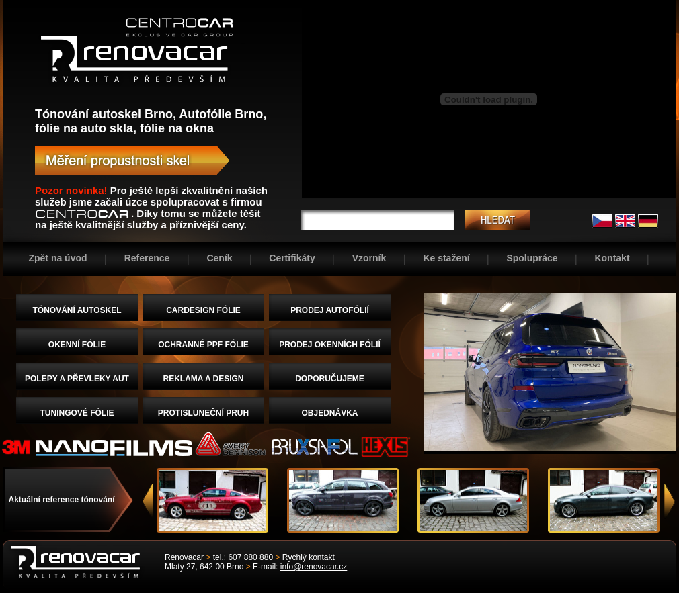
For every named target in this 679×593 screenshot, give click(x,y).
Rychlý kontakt (308, 557)
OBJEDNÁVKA (329, 413)
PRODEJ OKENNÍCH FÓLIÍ (330, 344)
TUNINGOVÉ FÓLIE (77, 413)
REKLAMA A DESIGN (203, 378)
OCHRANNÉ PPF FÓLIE (203, 344)
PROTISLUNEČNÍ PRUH (203, 413)
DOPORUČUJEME (329, 378)
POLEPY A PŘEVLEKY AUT (77, 378)
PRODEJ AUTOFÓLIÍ (329, 310)
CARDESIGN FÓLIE (203, 310)
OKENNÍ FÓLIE (77, 344)
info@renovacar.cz (314, 567)
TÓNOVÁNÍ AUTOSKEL (76, 310)
